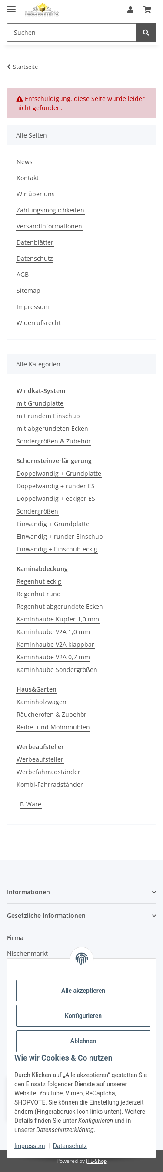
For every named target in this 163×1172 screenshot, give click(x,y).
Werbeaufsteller (40, 759)
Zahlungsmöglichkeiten (50, 210)
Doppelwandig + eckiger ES (56, 498)
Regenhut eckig (39, 581)
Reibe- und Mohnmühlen (53, 727)
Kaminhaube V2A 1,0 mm (53, 632)
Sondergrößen (37, 511)
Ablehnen (83, 1041)
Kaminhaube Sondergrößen (57, 669)
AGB (23, 274)
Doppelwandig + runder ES (56, 486)
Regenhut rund (39, 594)
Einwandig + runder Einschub (60, 536)
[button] (130, 9)
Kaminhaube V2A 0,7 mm (53, 657)
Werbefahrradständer (48, 772)
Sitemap (28, 290)
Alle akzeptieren (83, 990)
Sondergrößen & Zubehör (54, 441)
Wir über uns (36, 194)
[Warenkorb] (147, 9)
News (25, 162)
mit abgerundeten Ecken (52, 428)
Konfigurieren (83, 1015)
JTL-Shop (96, 1161)
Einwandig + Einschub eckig (57, 549)
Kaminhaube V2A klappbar (55, 644)
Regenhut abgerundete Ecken (60, 606)
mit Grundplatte (40, 403)
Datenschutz (70, 1145)
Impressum (29, 1145)
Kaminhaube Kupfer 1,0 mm (58, 619)
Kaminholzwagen (42, 702)
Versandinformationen (49, 226)
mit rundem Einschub (48, 416)
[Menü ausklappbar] (11, 5)
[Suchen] (71, 32)
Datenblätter (35, 242)
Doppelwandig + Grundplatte (59, 473)
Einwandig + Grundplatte (53, 524)
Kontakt (28, 178)
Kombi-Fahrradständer (50, 784)
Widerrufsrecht (39, 323)
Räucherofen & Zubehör (51, 714)
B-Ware (30, 804)
